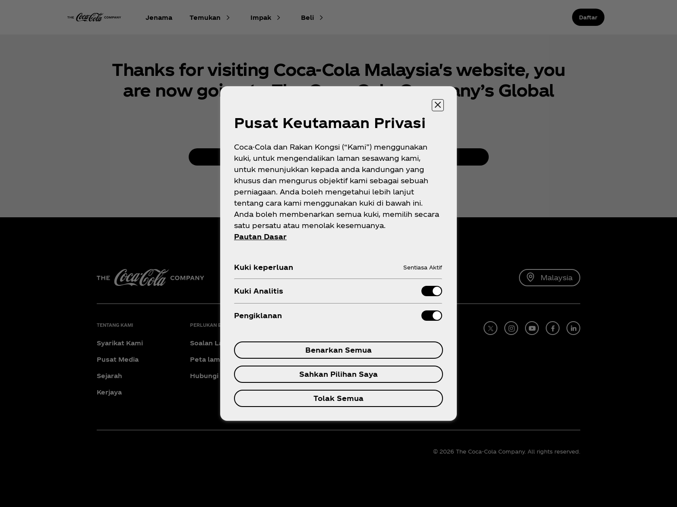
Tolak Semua (338, 398)
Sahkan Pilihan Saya (338, 374)
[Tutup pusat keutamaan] (438, 105)
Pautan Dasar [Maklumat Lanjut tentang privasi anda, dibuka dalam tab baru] (260, 236)
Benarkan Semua (338, 350)
